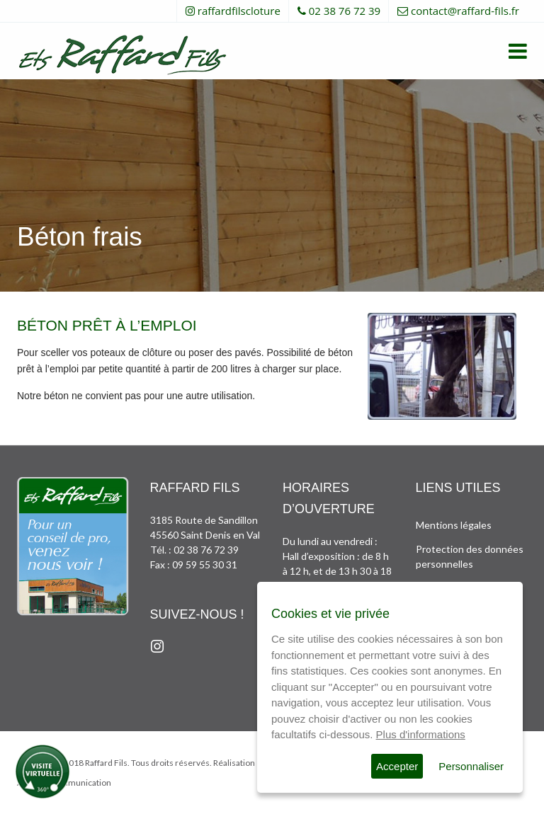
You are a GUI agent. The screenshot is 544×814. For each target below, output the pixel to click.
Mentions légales (454, 525)
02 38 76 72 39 (344, 11)
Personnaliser (471, 766)
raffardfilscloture (239, 11)
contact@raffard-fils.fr (465, 11)
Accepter (397, 766)
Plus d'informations (420, 734)
